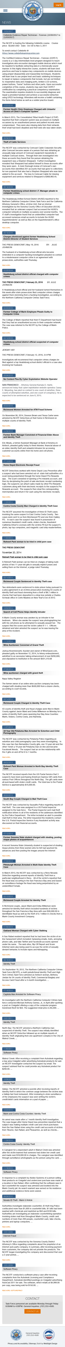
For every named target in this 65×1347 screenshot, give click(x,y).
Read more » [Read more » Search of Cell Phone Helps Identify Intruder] (6, 636)
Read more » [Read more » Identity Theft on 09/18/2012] (6, 985)
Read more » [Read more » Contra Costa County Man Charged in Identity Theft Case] (6, 533)
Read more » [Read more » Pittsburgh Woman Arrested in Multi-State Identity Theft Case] (6, 891)
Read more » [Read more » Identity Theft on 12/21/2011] (6, 1044)
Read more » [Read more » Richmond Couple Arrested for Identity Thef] (6, 922)
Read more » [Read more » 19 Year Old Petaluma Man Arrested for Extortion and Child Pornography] (6, 757)
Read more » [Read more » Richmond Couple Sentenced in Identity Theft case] (6, 603)
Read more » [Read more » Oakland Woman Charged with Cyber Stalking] (6, 955)
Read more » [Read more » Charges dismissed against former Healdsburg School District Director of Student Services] (6, 265)
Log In (58, 5)
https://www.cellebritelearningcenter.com (20, 53)
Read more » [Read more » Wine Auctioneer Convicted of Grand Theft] (6, 664)
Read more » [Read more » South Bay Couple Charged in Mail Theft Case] (6, 828)
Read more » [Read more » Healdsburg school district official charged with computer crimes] (6, 303)
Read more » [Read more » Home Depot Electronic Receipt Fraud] (6, 497)
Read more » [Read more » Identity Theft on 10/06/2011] (6, 1105)
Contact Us (32, 1311)
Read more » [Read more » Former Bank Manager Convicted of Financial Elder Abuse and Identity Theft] (6, 456)
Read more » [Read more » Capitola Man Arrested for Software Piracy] (6, 1013)
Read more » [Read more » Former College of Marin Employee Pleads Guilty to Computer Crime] (6, 333)
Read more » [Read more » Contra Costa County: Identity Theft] (6, 1163)
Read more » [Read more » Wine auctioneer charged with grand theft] (6, 694)
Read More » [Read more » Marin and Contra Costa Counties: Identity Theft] (6, 1135)
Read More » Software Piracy (12, 1290)
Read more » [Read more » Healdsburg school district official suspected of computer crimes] (6, 370)
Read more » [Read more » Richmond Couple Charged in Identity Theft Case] (6, 722)
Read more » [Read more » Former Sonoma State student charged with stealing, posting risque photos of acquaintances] (6, 856)
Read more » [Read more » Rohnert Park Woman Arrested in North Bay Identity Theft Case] (6, 790)
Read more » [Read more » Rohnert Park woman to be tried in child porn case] (6, 572)
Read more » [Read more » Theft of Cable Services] (6, 182)
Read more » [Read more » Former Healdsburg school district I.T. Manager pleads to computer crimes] (6, 228)
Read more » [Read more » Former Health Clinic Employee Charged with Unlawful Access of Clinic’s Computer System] (6, 133)
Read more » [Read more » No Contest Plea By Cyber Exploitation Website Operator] (6, 401)
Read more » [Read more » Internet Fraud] (6, 1260)
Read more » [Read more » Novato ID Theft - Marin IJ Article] (6, 1227)
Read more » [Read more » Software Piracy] (6, 1074)
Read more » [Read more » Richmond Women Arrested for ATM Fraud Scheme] (6, 426)
